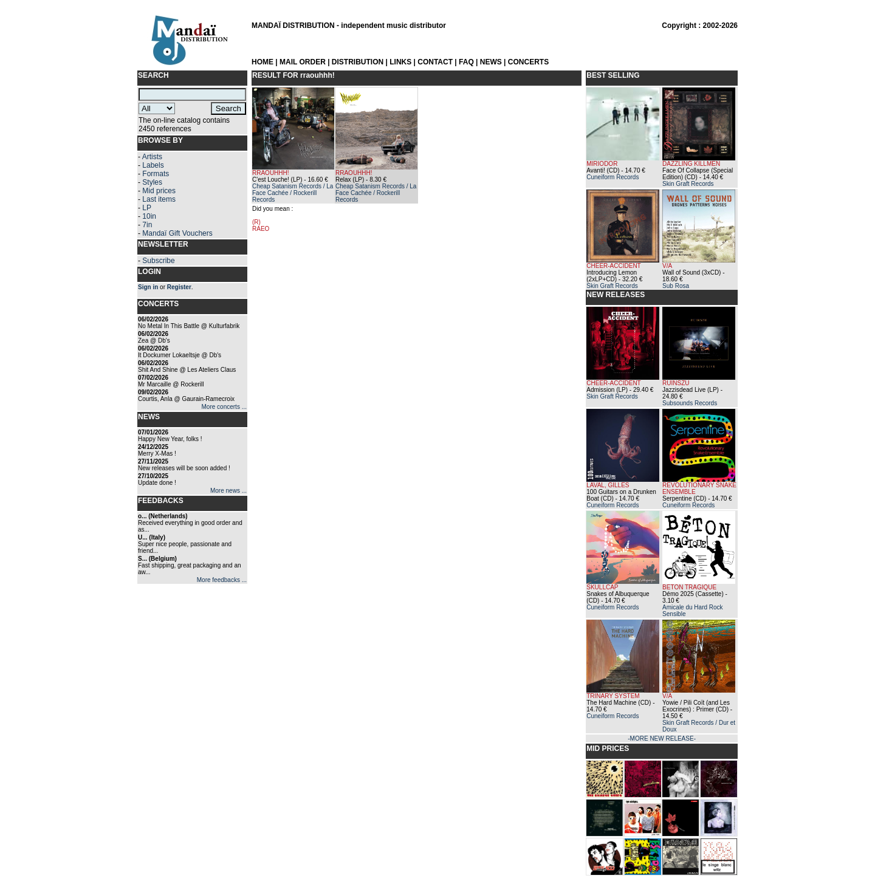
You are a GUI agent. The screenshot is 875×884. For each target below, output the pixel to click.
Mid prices (159, 191)
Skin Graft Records (687, 183)
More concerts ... (224, 406)
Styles (152, 182)
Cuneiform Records (612, 177)
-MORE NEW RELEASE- (662, 738)
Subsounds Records (689, 403)
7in (147, 225)
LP (146, 208)
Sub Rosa (675, 286)
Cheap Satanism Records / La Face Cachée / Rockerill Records (292, 193)
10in (149, 216)
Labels (152, 165)
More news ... (228, 490)
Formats (155, 174)
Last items (159, 199)
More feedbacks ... (222, 580)
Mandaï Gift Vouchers (177, 233)
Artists (152, 156)
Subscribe (158, 260)
